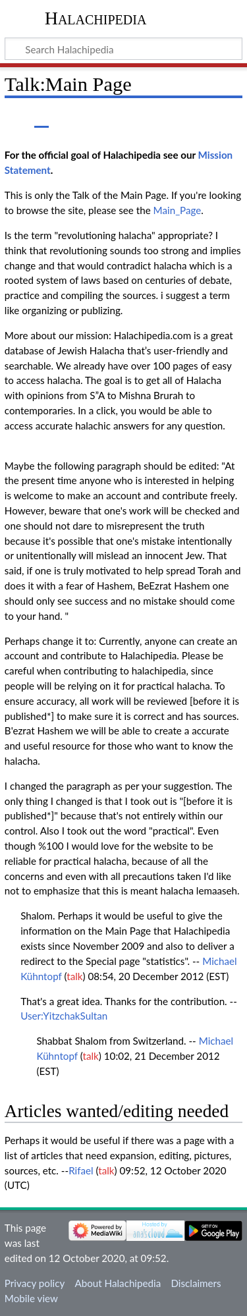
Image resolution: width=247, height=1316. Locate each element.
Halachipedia (96, 18)
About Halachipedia (117, 1283)
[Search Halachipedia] (123, 48)
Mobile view (31, 1298)
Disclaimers (196, 1283)
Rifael (81, 1170)
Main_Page (177, 210)
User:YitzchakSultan (63, 1016)
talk (74, 976)
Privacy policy (35, 1283)
